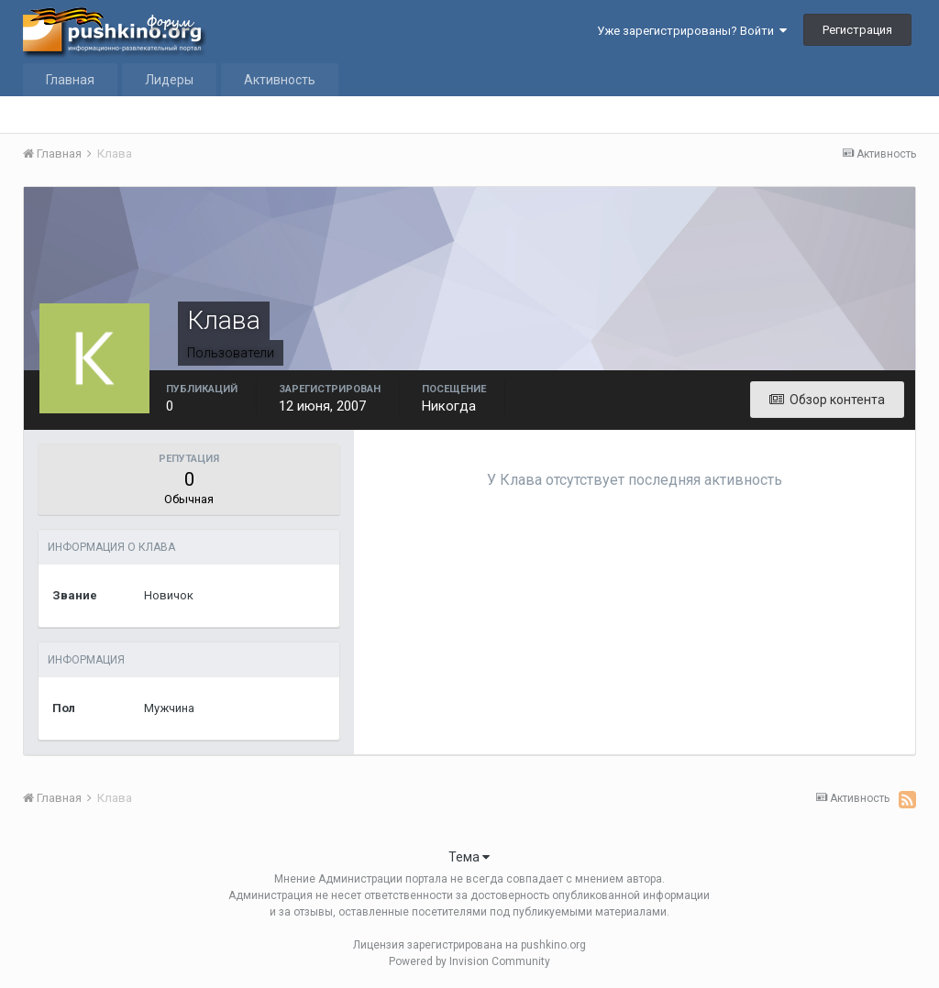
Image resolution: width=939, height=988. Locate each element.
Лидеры (169, 79)
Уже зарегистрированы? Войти (692, 31)
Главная (70, 79)
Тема (469, 857)
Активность (279, 79)
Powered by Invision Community (469, 961)
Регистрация (857, 30)
